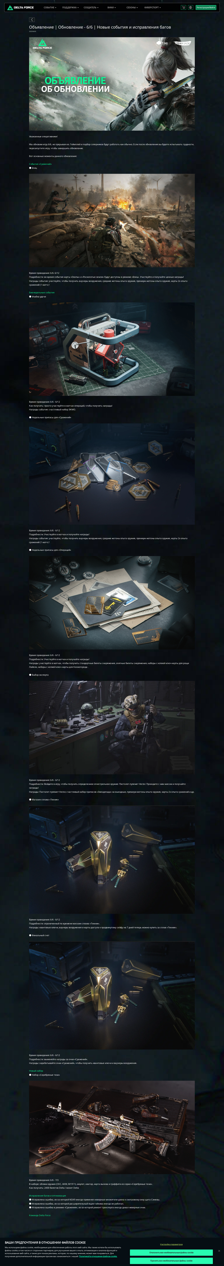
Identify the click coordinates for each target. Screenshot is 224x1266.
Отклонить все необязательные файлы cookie (171, 1252)
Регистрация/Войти (206, 7)
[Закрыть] (219, 1250)
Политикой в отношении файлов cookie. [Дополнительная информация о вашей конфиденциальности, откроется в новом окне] (98, 1256)
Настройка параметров (171, 1244)
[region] (112, 1252)
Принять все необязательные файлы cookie (171, 1260)
